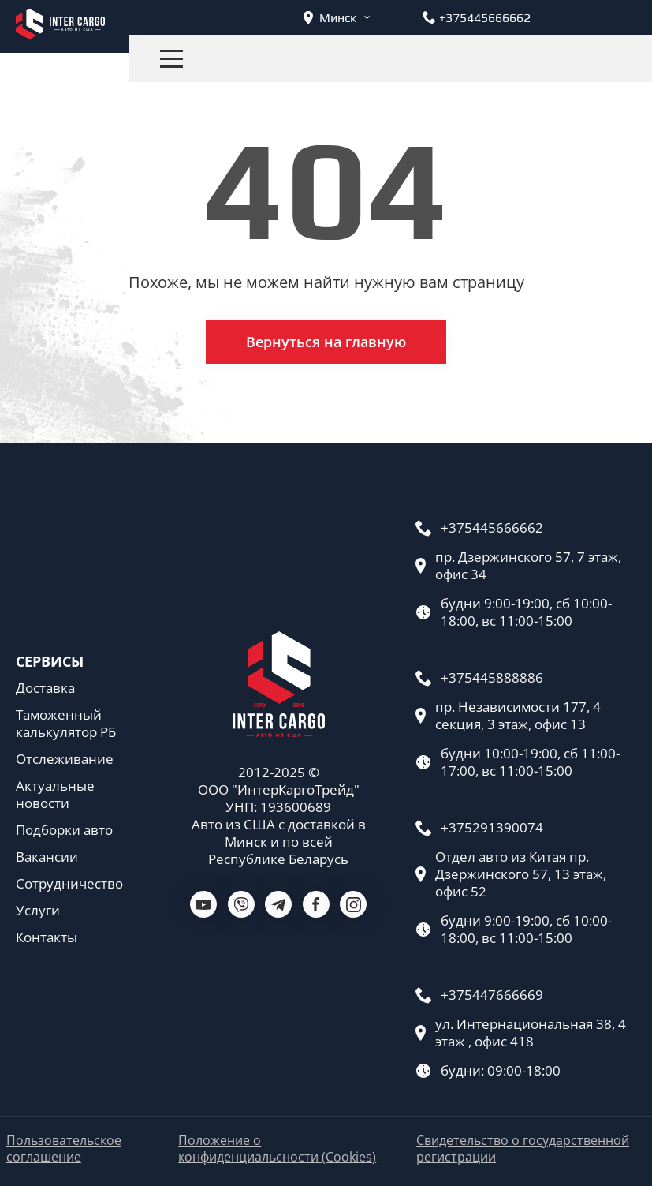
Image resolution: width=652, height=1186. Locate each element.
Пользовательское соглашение (63, 1148)
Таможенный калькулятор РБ (66, 723)
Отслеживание (65, 759)
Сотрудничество (69, 883)
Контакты (46, 937)
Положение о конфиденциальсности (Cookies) (277, 1148)
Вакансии (47, 857)
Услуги (38, 910)
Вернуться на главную (326, 341)
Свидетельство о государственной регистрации (522, 1148)
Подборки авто (64, 830)
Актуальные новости (55, 794)
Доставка (45, 688)
